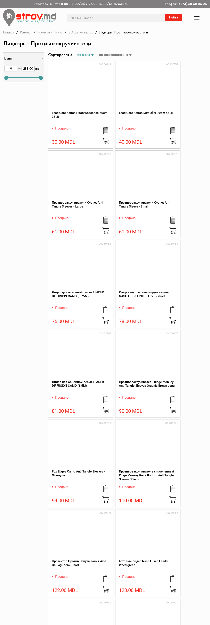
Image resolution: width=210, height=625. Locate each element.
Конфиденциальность (184, 577)
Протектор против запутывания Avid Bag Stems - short (146, 402)
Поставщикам (134, 610)
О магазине (132, 571)
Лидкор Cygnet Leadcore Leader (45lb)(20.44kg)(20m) (145, 499)
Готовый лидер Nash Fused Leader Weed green (187, 308)
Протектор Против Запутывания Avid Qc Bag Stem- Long (106, 402)
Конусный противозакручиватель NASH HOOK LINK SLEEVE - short (110, 216)
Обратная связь (180, 588)
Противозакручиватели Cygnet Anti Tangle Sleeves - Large (150, 120)
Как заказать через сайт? (138, 597)
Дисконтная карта (181, 571)
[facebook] (5, 618)
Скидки (85, 588)
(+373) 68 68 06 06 (192, 4)
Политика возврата (182, 582)
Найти (174, 18)
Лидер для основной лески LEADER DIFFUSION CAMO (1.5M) (147, 216)
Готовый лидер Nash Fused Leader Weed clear (66, 402)
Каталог (26, 32)
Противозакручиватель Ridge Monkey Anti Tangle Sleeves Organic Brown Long (191, 216)
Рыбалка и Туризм (51, 32)
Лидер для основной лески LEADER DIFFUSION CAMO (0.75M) (66, 216)
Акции (84, 582)
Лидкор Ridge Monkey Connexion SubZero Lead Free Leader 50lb (187, 499)
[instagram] (28, 618)
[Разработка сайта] (201, 617)
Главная (8, 32)
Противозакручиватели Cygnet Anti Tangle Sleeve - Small (191, 120)
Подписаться (194, 552)
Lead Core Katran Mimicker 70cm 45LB (105, 120)
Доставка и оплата (138, 604)
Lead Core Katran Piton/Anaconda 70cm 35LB (65, 120)
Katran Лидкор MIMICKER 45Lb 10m (64, 497)
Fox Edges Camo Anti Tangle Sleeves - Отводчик (66, 308)
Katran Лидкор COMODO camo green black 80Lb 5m (105, 499)
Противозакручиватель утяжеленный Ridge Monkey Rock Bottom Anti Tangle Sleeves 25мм (110, 312)
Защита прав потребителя (133, 588)
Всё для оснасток (83, 32)
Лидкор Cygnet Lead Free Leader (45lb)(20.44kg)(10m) (186, 404)
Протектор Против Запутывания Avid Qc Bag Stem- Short (146, 308)
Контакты (87, 571)
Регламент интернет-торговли (139, 579)
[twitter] (17, 618)
